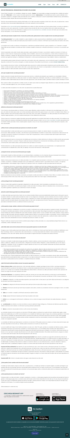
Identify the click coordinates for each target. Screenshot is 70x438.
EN (59, 0)
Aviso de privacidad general (14, 26)
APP (58, 4)
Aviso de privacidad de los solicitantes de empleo (40, 29)
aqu (62, 343)
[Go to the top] (67, 435)
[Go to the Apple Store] (27, 417)
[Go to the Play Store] (42, 417)
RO (64, 0)
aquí (14, 136)
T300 (44, 4)
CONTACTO (63, 4)
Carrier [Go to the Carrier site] (31, 430)
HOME (39, 4)
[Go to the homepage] (8, 4)
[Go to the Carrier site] (35, 433)
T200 (49, 4)
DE (65, 0)
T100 (53, 4)
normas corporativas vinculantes (53, 120)
